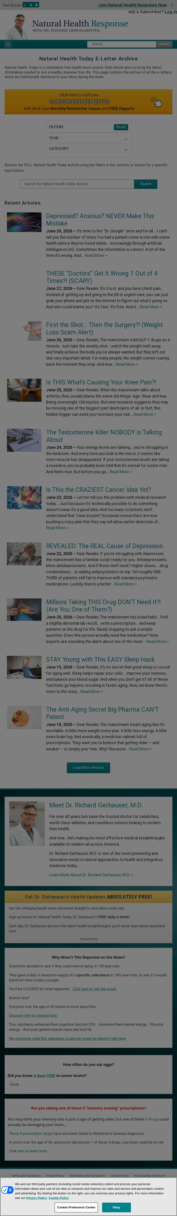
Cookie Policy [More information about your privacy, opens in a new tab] (59, 1198)
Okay (116, 1207)
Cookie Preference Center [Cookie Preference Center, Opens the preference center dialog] (76, 1207)
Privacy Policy (36, 1198)
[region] (88, 1196)
